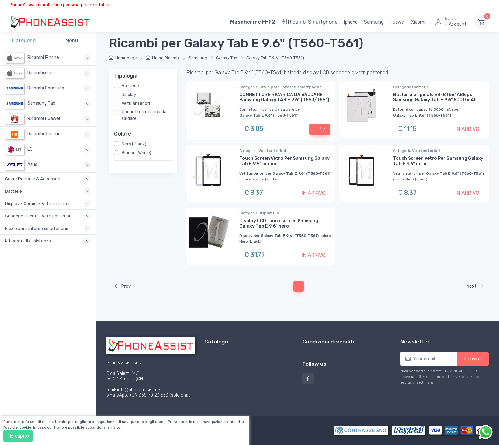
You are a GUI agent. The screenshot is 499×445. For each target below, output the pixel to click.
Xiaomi (418, 22)
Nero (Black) (134, 143)
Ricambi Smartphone (310, 22)
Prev (122, 286)
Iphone (351, 22)
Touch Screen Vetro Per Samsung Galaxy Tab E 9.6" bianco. (284, 161)
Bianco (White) (136, 152)
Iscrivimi (472, 359)
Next (475, 286)
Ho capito (18, 436)
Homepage (123, 57)
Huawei (397, 22)
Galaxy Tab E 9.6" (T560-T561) (275, 57)
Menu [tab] (71, 41)
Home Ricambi (163, 57)
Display (129, 94)
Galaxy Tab (226, 57)
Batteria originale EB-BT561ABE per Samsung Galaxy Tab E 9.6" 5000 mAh (435, 97)
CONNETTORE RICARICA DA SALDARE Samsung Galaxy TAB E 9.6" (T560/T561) (284, 97)
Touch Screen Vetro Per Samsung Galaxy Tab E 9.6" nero (438, 161)
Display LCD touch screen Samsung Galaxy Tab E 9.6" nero (278, 223)
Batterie (130, 85)
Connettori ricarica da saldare (144, 115)
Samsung (373, 22)
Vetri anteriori (136, 103)
